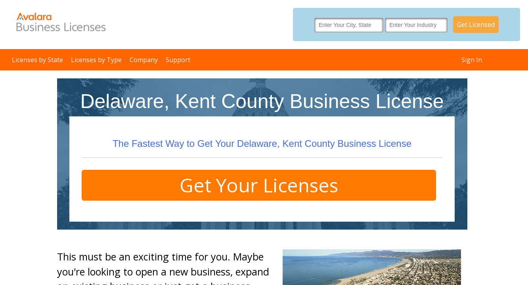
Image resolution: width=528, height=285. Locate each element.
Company (144, 59)
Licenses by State (37, 59)
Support (178, 59)
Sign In (471, 59)
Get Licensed (476, 24)
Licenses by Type (96, 59)
